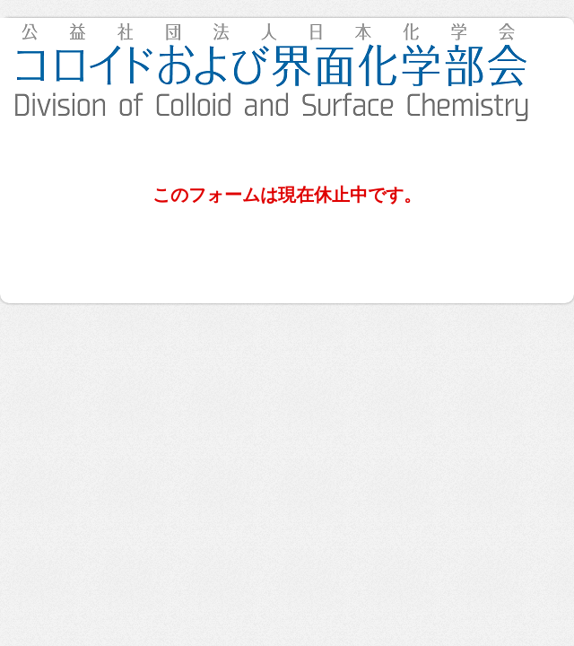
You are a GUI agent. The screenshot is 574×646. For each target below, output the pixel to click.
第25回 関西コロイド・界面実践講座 (287, 72)
